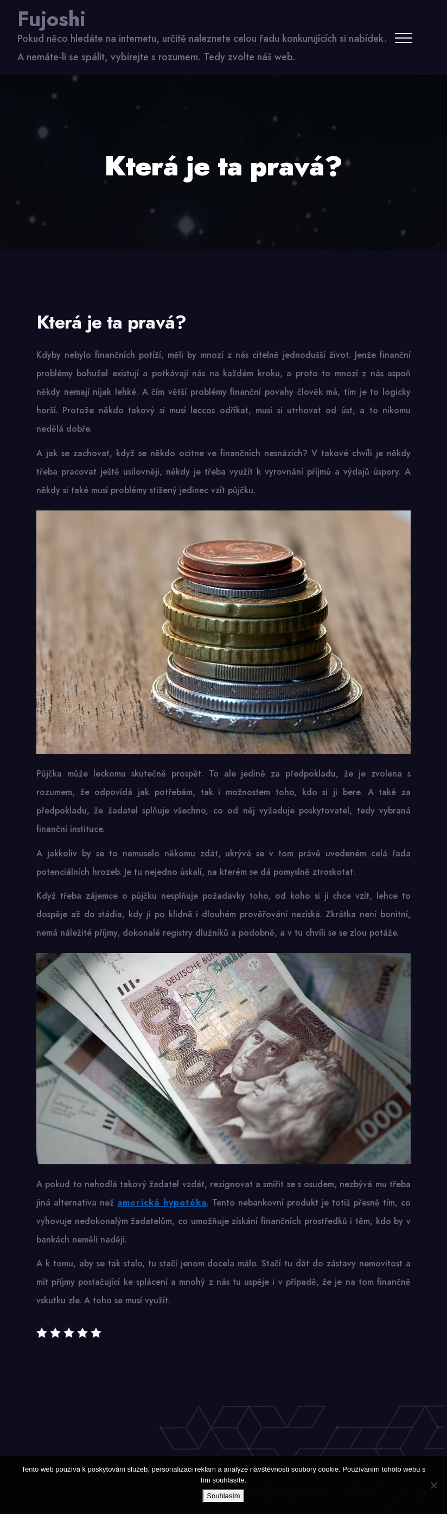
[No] (433, 1485)
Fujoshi (51, 19)
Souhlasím (223, 1496)
